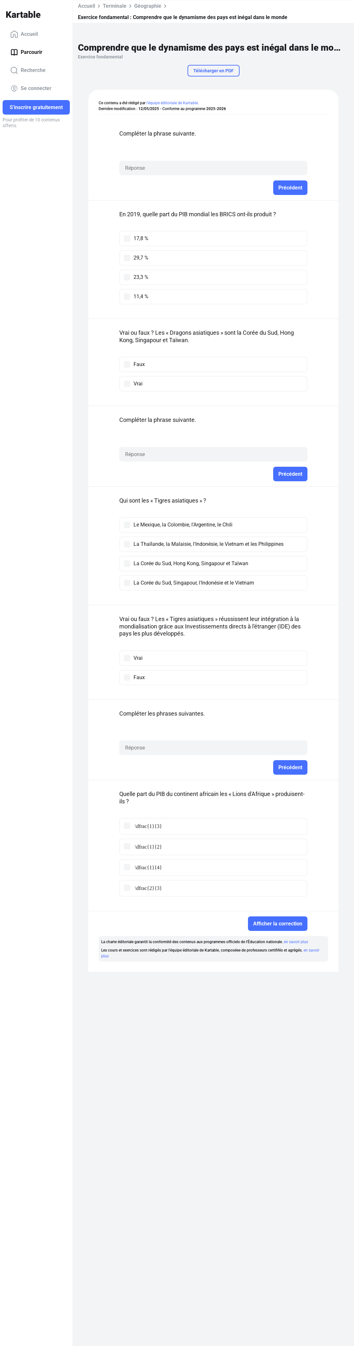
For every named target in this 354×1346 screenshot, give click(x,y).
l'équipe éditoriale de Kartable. (172, 103)
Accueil (24, 34)
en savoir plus (296, 942)
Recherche (28, 70)
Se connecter (30, 88)
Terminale (114, 6)
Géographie (147, 6)
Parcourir (26, 52)
